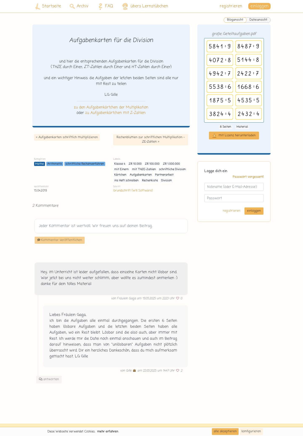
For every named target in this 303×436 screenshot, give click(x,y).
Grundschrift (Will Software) (133, 191)
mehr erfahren (107, 431)
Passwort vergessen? (248, 177)
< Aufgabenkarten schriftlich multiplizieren (67, 137)
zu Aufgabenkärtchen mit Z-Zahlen (115, 113)
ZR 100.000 (152, 164)
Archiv (79, 6)
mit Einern (121, 169)
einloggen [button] (259, 6)
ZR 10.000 (135, 164)
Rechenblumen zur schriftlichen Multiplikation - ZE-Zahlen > (151, 139)
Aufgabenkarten (141, 175)
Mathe (39, 164)
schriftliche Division (172, 169)
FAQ (104, 6)
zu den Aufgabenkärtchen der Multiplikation (111, 107)
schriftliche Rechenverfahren (84, 164)
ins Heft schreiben (126, 181)
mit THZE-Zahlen (144, 169)
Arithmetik (54, 164)
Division (166, 181)
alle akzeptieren (225, 431)
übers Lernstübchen (145, 6)
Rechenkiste (150, 181)
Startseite (48, 6)
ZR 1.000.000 (171, 164)
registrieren (231, 6)
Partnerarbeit (164, 175)
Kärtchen (120, 175)
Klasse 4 (119, 164)
